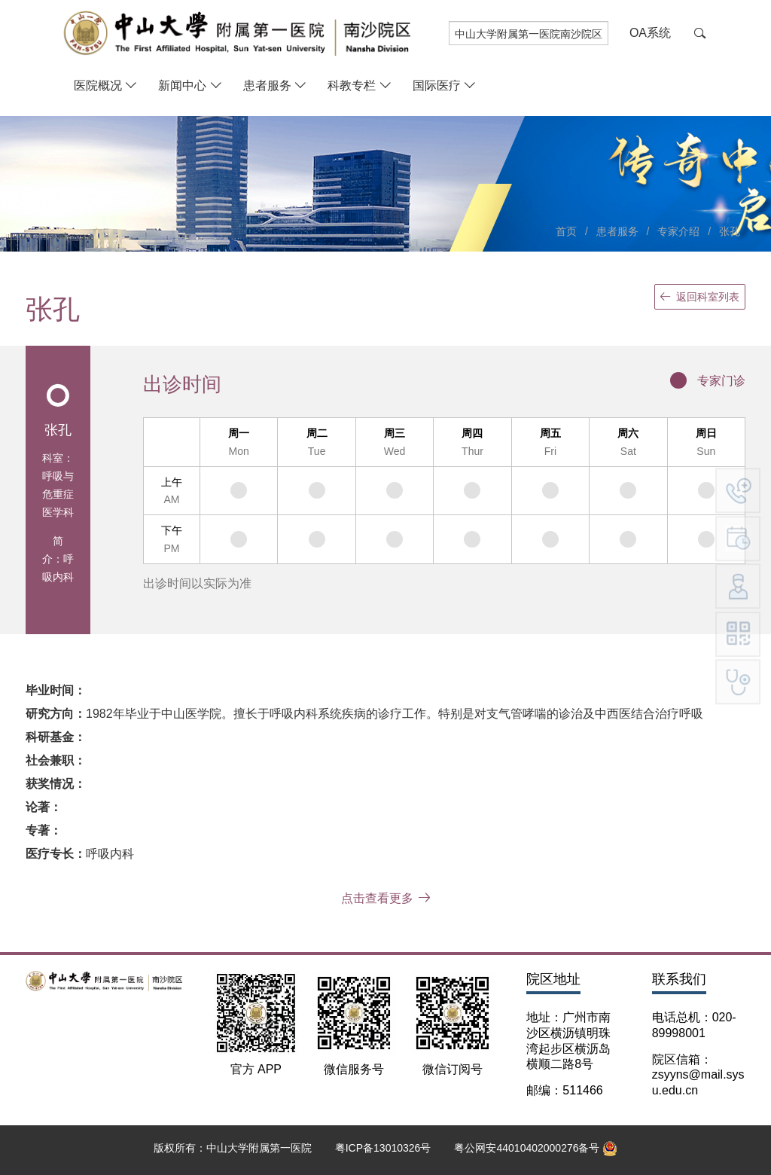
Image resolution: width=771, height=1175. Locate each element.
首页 (566, 231)
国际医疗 (437, 85)
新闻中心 (182, 85)
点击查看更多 (386, 898)
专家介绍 (678, 231)
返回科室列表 (699, 297)
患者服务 (267, 85)
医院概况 (98, 85)
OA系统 (650, 32)
